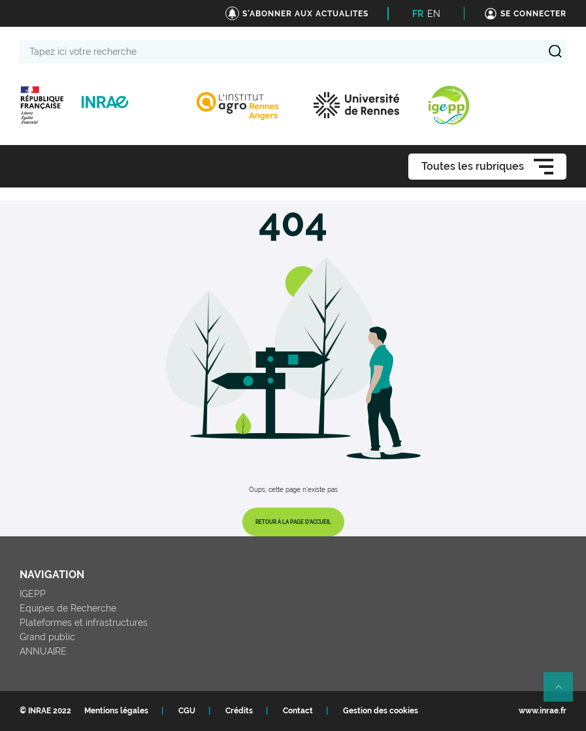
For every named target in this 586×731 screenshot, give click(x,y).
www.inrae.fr (542, 710)
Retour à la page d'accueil (293, 522)
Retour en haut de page (564, 692)
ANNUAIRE (43, 651)
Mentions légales (116, 710)
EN (433, 13)
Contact (298, 710)
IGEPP (33, 594)
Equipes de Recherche (68, 608)
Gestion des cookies (380, 710)
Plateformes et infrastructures (84, 622)
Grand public (47, 637)
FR (417, 13)
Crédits (239, 710)
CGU (186, 710)
